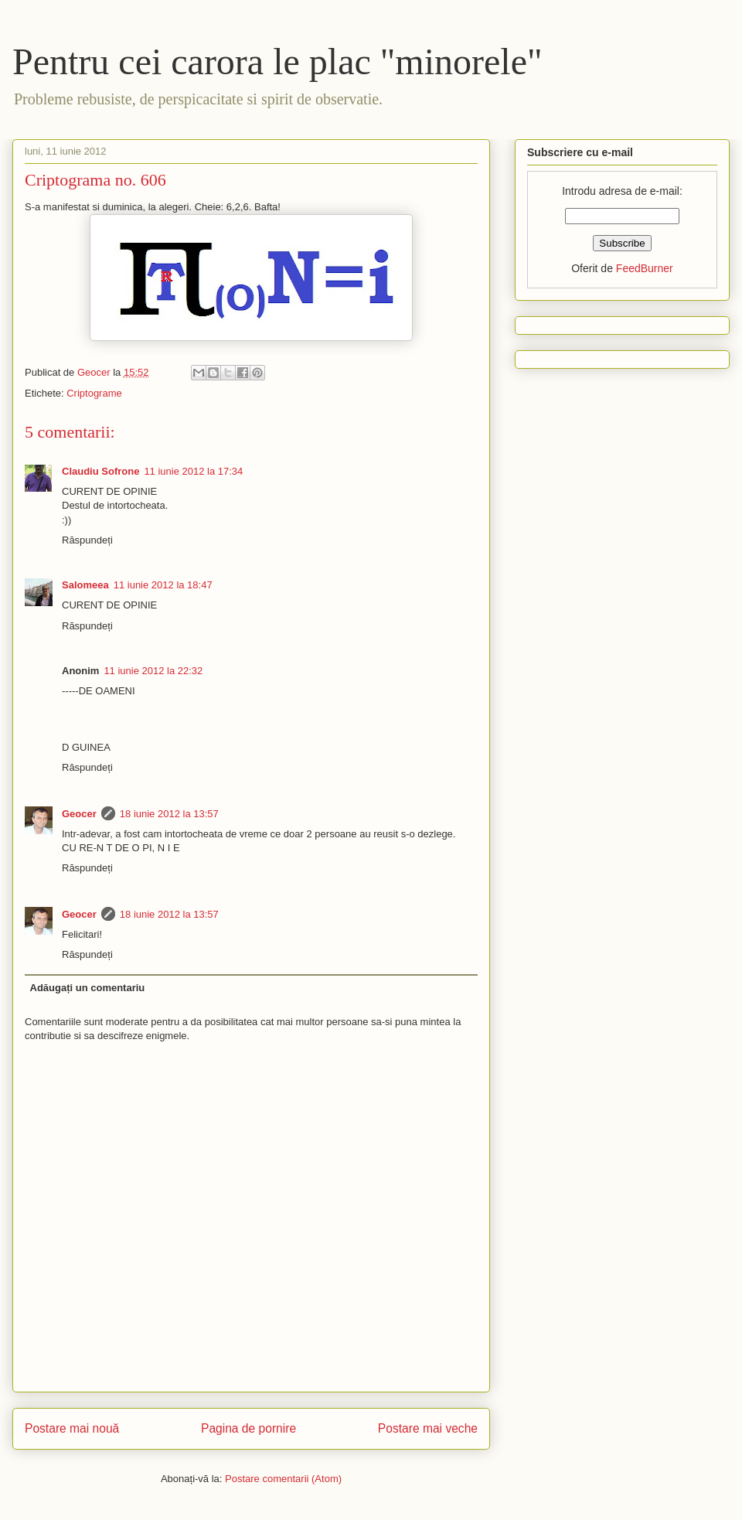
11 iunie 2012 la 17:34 (193, 471)
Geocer (79, 814)
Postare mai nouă (72, 1428)
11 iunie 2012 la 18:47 (163, 585)
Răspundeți (87, 540)
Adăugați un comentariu (87, 987)
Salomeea (85, 585)
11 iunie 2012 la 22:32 (153, 671)
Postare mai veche (428, 1428)
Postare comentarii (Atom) (283, 1478)
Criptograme (94, 393)
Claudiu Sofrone (100, 471)
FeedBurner (644, 268)
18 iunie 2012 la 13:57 (169, 814)
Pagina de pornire (248, 1428)
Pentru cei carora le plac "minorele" (277, 61)
